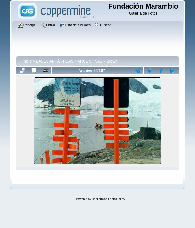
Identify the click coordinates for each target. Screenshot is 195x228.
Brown (112, 61)
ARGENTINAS (90, 61)
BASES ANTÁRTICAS (54, 61)
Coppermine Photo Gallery (108, 198)
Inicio (27, 61)
